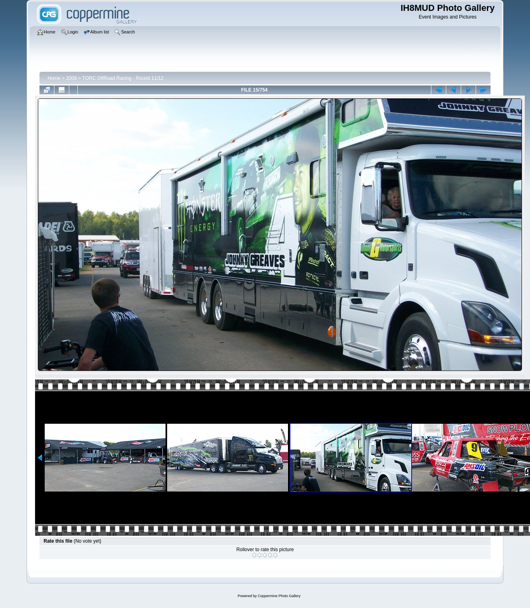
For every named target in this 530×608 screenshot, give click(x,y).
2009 (71, 78)
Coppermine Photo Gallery (279, 596)
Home (54, 78)
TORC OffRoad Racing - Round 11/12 (123, 78)
